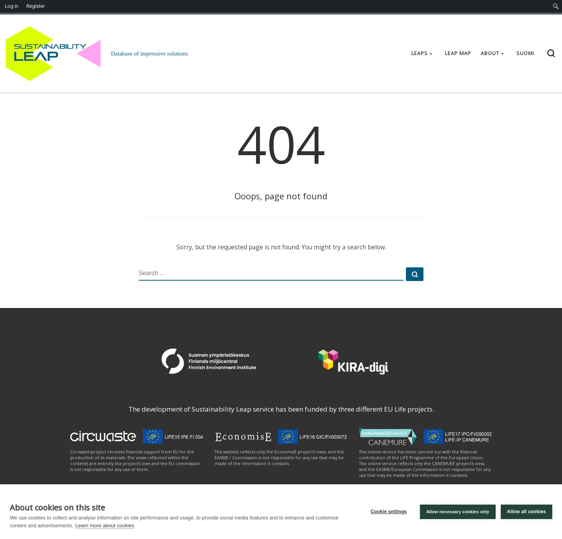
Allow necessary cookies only (457, 511)
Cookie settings (388, 511)
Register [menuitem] (35, 6)
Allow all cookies (526, 511)
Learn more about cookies (104, 525)
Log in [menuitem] (11, 6)
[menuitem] (556, 6)
